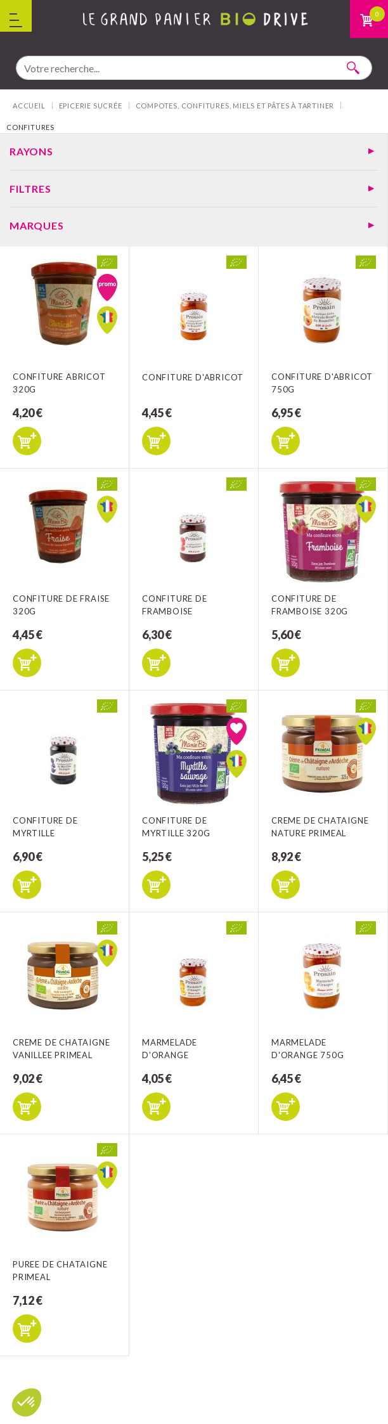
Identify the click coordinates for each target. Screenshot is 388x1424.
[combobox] (194, 68)
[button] (26, 1402)
